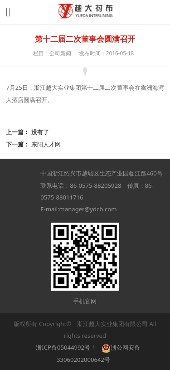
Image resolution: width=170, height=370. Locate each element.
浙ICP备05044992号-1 (65, 347)
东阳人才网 (46, 144)
